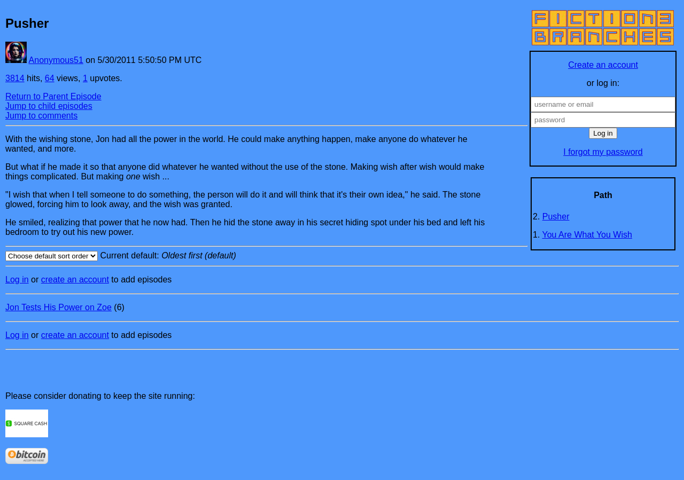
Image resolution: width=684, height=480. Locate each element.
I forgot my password (603, 151)
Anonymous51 (56, 60)
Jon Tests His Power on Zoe (58, 307)
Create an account (603, 64)
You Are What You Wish (587, 234)
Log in (17, 279)
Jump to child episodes (48, 106)
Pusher (556, 216)
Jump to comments (41, 115)
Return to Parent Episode (53, 96)
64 (50, 78)
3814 (15, 78)
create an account (75, 279)
